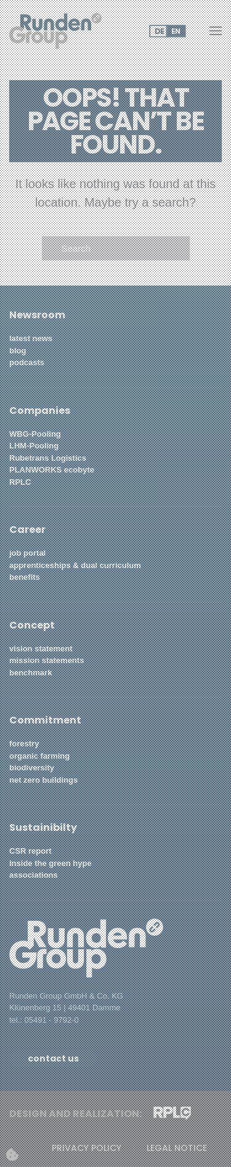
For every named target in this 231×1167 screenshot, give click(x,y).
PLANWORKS (35, 469)
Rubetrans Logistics (47, 458)
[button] (215, 31)
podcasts (26, 362)
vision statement (41, 648)
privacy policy (86, 1148)
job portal (27, 553)
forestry (24, 743)
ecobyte (79, 469)
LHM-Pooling (34, 445)
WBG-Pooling (35, 434)
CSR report (30, 851)
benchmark (30, 672)
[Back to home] (55, 31)
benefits (24, 577)
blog (17, 350)
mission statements (46, 660)
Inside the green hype (50, 863)
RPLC (20, 482)
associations (33, 875)
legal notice (177, 1148)
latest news (30, 338)
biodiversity (33, 767)
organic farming (39, 756)
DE (159, 31)
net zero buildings (43, 780)
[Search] (116, 248)
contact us (53, 1058)
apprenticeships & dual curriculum (75, 565)
